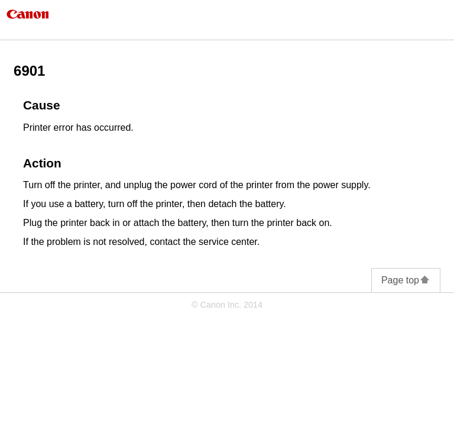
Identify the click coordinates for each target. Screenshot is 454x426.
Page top (405, 280)
